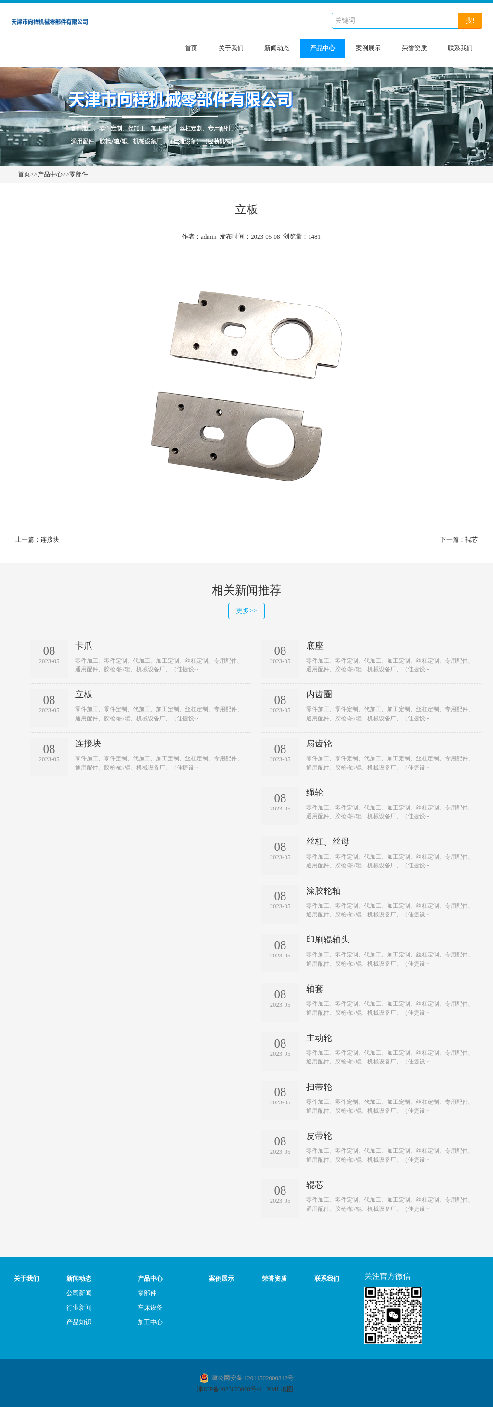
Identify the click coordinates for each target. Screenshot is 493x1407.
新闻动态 (276, 48)
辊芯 (471, 539)
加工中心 (150, 1321)
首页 (191, 48)
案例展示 (368, 48)
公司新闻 (78, 1292)
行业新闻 (78, 1306)
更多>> (246, 610)
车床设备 (150, 1306)
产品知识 (78, 1321)
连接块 (49, 539)
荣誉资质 (414, 48)
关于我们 (231, 48)
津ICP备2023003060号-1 (229, 1388)
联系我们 (460, 48)
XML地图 (280, 1388)
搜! (470, 20)
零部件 (78, 174)
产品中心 (322, 48)
